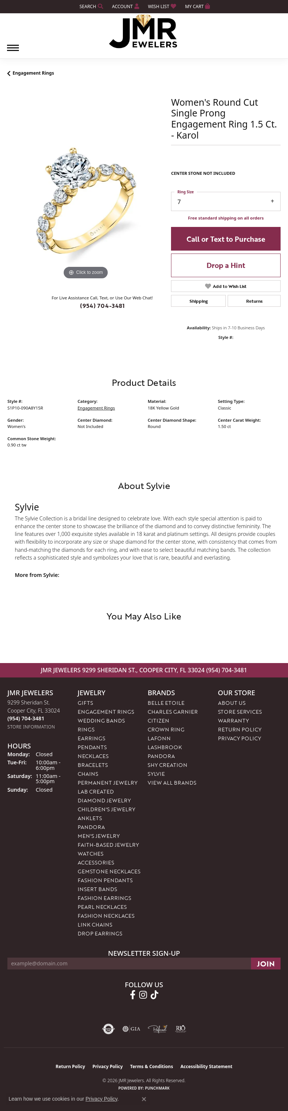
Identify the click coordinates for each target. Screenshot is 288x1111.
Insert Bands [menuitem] (97, 890)
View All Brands (172, 784)
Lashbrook (165, 748)
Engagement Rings (33, 74)
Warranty (233, 722)
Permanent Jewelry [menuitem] (107, 784)
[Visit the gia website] (131, 1030)
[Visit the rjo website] (180, 1030)
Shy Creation (167, 766)
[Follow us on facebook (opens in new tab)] (132, 996)
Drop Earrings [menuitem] (100, 934)
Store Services (240, 713)
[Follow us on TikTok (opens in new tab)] (154, 996)
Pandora (161, 757)
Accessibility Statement (206, 1067)
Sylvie (156, 775)
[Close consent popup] (144, 1099)
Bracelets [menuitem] (93, 766)
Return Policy (239, 730)
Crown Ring (166, 730)
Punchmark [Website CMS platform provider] (157, 1089)
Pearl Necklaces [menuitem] (102, 908)
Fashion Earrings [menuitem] (104, 899)
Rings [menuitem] (86, 730)
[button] (90, 6)
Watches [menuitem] (90, 855)
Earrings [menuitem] (91, 739)
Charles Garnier (173, 713)
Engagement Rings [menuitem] (106, 713)
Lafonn (159, 739)
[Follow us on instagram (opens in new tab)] (143, 996)
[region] (85, 204)
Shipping (199, 302)
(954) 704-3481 (102, 306)
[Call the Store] (25, 719)
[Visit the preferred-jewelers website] (158, 1030)
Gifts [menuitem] (85, 704)
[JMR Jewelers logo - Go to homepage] (144, 31)
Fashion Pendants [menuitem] (105, 881)
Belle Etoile (166, 704)
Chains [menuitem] (88, 775)
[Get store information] (31, 728)
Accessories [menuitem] (96, 863)
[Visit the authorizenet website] (108, 1030)
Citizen (158, 722)
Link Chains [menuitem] (95, 926)
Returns (254, 302)
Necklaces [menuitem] (93, 757)
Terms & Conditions (151, 1067)
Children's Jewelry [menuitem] (106, 810)
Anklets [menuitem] (90, 819)
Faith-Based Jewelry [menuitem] (108, 846)
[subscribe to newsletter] (266, 965)
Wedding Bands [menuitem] (101, 722)
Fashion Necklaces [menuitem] (106, 917)
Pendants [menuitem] (92, 748)
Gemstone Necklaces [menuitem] (109, 872)
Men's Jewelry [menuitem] (99, 837)
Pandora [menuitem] (91, 828)
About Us (231, 704)
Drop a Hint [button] (226, 266)
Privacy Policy (239, 739)
